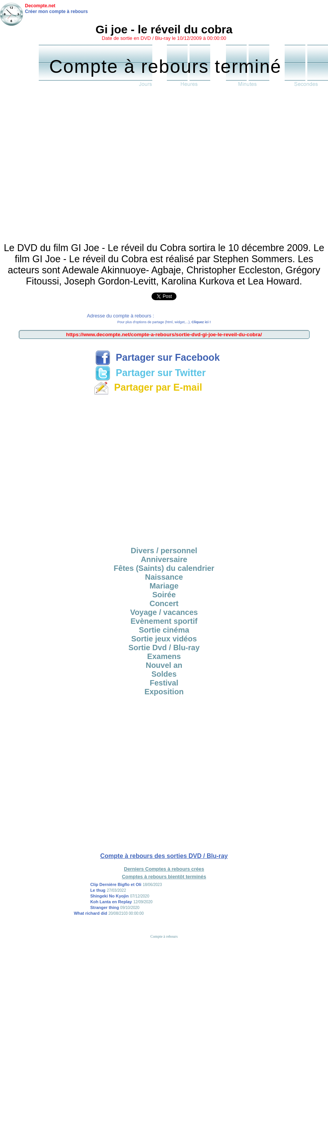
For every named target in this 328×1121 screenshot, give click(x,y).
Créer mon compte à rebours (56, 11)
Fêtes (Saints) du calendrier (164, 568)
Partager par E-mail (148, 387)
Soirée (164, 594)
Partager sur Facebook (157, 357)
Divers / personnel (164, 550)
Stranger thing (105, 907)
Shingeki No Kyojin (109, 896)
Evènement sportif (163, 621)
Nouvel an (164, 665)
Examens (164, 656)
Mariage (164, 586)
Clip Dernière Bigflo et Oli (115, 884)
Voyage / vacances (164, 612)
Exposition (163, 691)
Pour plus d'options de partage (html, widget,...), (164, 322)
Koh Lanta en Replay (111, 901)
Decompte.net (40, 5)
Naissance (164, 577)
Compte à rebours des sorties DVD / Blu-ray (164, 856)
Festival (164, 683)
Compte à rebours (164, 936)
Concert (164, 603)
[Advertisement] (72, 166)
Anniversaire (164, 559)
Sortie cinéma (164, 630)
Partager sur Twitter (150, 372)
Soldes (164, 674)
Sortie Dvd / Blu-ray (164, 647)
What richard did (90, 913)
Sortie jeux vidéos (164, 638)
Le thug (97, 890)
